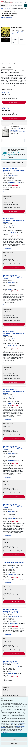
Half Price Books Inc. (13, 345)
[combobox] (16, 5)
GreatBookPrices (12, 574)
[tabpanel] (13, 78)
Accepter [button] (14, 734)
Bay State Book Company (14, 182)
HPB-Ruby (10, 289)
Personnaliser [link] (14, 743)
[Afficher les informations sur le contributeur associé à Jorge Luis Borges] (6, 17)
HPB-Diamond (11, 460)
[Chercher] (25, 5)
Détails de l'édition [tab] (6, 67)
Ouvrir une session (19, 2)
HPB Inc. (10, 403)
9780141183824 (14, 130)
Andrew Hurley (11, 154)
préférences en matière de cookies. (16, 723)
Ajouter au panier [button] (14, 102)
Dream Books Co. (12, 232)
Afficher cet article (5, 92)
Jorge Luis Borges (17, 152)
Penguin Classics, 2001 (19, 131)
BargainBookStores (13, 623)
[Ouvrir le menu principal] (3, 5)
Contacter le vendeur (7, 191)
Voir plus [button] (22, 85)
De (15, 40)
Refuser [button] (14, 739)
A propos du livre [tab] (13, 64)
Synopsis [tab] (4, 64)
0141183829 (18, 128)
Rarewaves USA (12, 673)
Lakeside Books (12, 518)
